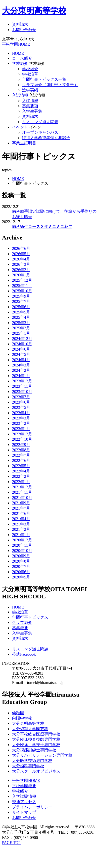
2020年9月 (21, 556)
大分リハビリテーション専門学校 (42, 755)
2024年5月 (21, 354)
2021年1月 (21, 535)
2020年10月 (22, 550)
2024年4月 (21, 360)
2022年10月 (22, 439)
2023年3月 (21, 418)
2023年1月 (21, 429)
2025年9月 (21, 296)
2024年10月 (22, 344)
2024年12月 (22, 338)
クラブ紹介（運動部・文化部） (50, 85)
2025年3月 (21, 323)
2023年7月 (21, 397)
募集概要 (20, 628)
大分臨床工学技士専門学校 (36, 745)
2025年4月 (21, 317)
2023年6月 (21, 402)
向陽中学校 (22, 718)
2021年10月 (22, 497)
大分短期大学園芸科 (30, 729)
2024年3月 (21, 365)
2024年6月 (21, 349)
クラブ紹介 (22, 622)
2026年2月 (21, 270)
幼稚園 (18, 713)
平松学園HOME (16, 44)
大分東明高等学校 (34, 10)
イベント (20, 127)
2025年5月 (21, 312)
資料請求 (20, 24)
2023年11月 (22, 386)
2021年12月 (22, 487)
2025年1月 (21, 333)
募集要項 (30, 106)
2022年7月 (21, 455)
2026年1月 (21, 275)
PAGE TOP (11, 842)
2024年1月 (21, 376)
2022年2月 (21, 476)
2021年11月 (22, 492)
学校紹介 (20, 63)
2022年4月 (21, 471)
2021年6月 (21, 513)
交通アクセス (24, 802)
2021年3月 (21, 524)
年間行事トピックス (30, 617)
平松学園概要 (24, 786)
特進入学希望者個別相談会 (46, 138)
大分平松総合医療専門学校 (36, 734)
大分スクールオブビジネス (36, 771)
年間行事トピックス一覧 (44, 79)
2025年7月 (21, 301)
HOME (18, 53)
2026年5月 (21, 254)
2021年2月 (21, 529)
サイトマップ (24, 812)
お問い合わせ (24, 30)
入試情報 (20, 95)
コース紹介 (22, 58)
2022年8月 (21, 450)
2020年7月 (21, 566)
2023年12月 (22, 381)
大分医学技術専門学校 (32, 760)
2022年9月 (21, 444)
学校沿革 (30, 74)
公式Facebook (24, 654)
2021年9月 (21, 503)
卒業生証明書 (24, 143)
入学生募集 (32, 111)
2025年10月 (22, 291)
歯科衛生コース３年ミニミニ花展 (42, 226)
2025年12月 (22, 280)
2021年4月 (21, 519)
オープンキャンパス (40, 132)
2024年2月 (21, 370)
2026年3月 (21, 264)
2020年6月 (21, 572)
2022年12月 (22, 434)
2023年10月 (22, 391)
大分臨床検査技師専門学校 (36, 739)
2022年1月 (21, 482)
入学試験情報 (24, 796)
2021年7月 (21, 508)
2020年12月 (22, 540)
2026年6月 (21, 248)
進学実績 (30, 90)
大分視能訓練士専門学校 (34, 750)
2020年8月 (21, 561)
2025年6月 (21, 307)
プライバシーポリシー (32, 807)
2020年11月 (22, 545)
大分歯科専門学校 (28, 766)
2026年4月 (21, 259)
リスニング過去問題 (40, 122)
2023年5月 (21, 407)
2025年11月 (22, 285)
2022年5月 (21, 466)
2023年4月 (21, 413)
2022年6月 (21, 460)
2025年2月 (21, 328)
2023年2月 (21, 423)
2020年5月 (21, 577)
